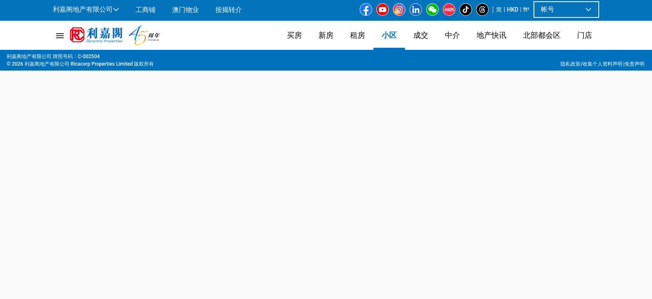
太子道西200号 (219, 58)
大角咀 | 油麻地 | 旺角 (147, 58)
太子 (187, 58)
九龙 (105, 58)
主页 (57, 58)
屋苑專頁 (81, 58)
